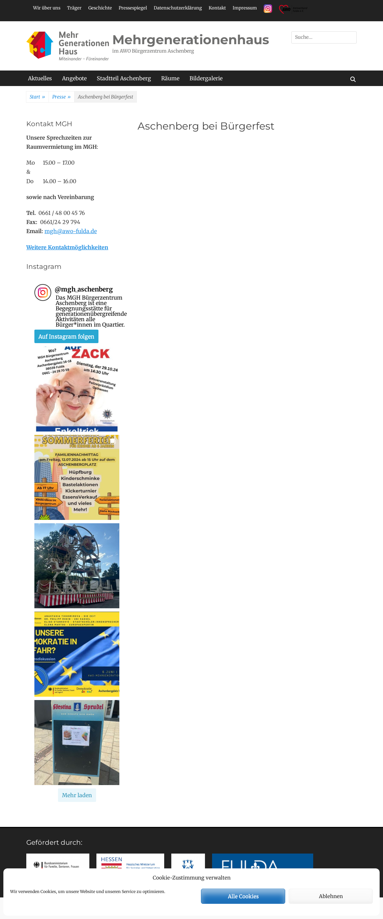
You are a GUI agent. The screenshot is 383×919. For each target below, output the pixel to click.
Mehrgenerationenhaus (190, 40)
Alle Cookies (243, 896)
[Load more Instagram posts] (77, 795)
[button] (76, 388)
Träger (74, 8)
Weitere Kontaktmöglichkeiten (67, 247)
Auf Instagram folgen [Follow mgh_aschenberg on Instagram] (66, 336)
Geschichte (100, 8)
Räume (170, 78)
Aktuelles (40, 78)
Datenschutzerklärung (178, 8)
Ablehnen (331, 896)
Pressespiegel (133, 8)
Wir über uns (46, 8)
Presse (61, 97)
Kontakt (217, 8)
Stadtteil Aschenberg (124, 78)
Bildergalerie (206, 78)
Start (37, 97)
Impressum (245, 8)
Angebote (74, 78)
